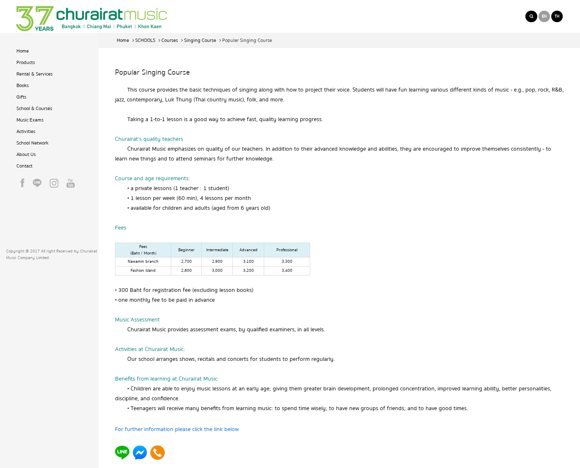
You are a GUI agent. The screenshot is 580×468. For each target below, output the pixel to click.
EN (544, 16)
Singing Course (200, 40)
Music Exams (30, 120)
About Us (26, 154)
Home (22, 51)
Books (22, 85)
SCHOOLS (145, 40)
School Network (32, 143)
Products (25, 63)
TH (557, 16)
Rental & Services (34, 74)
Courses (169, 40)
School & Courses (34, 108)
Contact (24, 166)
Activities (25, 131)
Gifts (21, 97)
